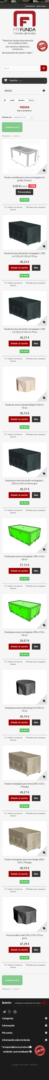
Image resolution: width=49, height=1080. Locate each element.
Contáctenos (30, 6)
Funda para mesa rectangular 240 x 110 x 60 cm (25, 633)
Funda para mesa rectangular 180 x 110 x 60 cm (25, 558)
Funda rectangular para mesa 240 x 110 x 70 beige (25, 785)
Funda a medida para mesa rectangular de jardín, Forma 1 (24, 179)
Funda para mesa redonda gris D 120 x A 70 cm (24, 709)
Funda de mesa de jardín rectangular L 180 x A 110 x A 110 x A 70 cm (24, 255)
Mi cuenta (7, 1032)
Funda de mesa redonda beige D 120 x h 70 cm (24, 406)
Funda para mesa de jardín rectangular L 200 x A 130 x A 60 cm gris (24, 482)
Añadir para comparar (36, 207)
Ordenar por (7, 117)
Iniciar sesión (41, 6)
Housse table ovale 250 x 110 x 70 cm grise (24, 937)
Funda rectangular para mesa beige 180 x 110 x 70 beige (24, 861)
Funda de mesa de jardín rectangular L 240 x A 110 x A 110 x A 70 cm (24, 330)
